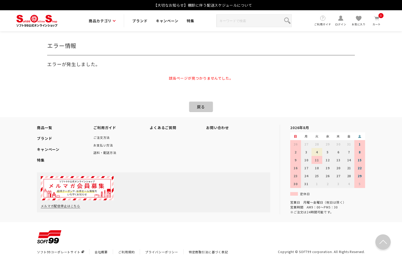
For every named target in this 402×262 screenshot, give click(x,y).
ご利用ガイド (323, 20)
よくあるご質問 (163, 127)
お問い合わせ (217, 127)
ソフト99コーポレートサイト (60, 252)
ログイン (341, 20)
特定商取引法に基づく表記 (208, 252)
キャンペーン (167, 20)
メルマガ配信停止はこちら (60, 206)
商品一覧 (44, 127)
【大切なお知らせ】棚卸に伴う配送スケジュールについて (203, 5)
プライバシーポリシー (161, 252)
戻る (201, 106)
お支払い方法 (103, 145)
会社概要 (101, 252)
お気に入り (359, 20)
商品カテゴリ (102, 20)
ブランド (139, 20)
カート (377, 20)
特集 (190, 20)
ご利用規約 (126, 252)
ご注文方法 (101, 137)
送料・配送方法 (104, 152)
